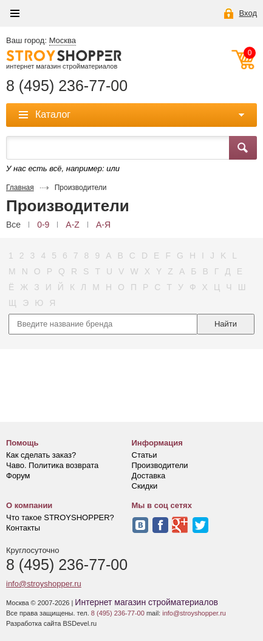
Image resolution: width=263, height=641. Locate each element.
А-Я (103, 225)
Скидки (145, 485)
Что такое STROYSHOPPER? (60, 517)
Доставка (149, 475)
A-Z (73, 225)
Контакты (23, 527)
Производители (160, 465)
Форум (18, 475)
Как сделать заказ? (41, 455)
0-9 (43, 225)
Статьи (144, 455)
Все (13, 225)
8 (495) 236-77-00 (67, 86)
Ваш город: (41, 41)
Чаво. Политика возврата (52, 465)
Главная (20, 187)
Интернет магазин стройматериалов (146, 602)
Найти (225, 323)
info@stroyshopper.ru (43, 583)
